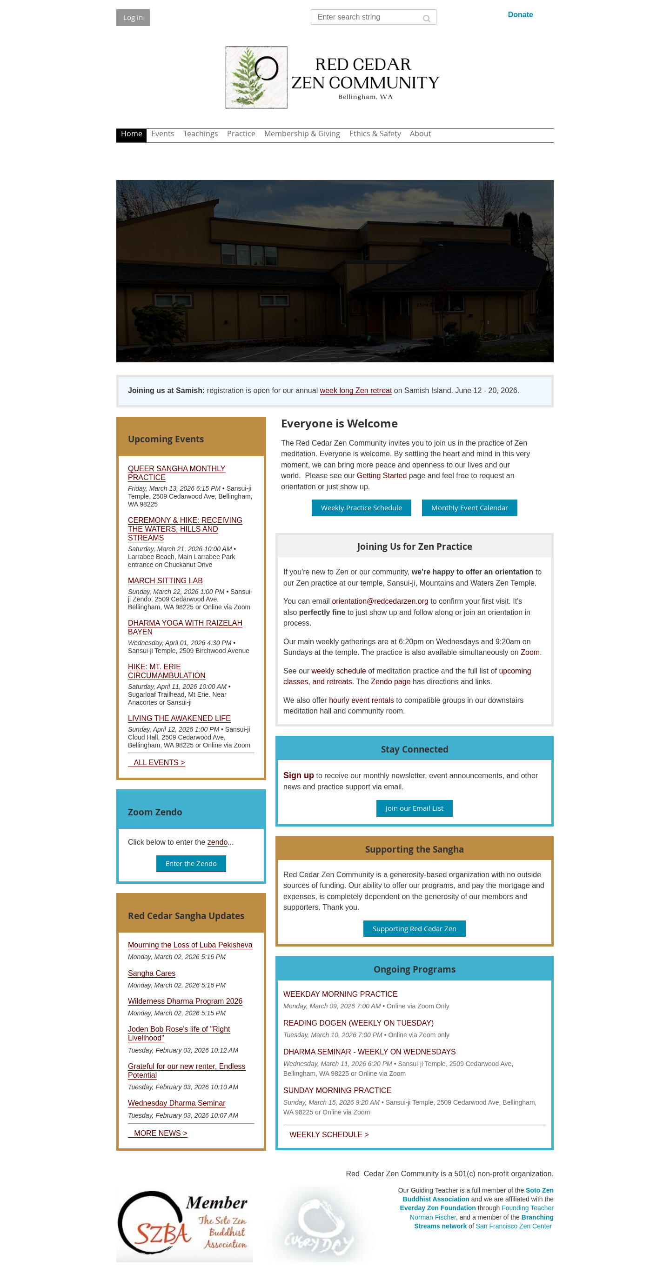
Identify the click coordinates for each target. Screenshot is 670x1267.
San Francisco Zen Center (514, 1226)
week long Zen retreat (356, 390)
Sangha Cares (151, 973)
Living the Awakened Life (179, 718)
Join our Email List (414, 808)
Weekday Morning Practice (340, 994)
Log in (133, 17)
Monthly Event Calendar (469, 507)
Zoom (530, 652)
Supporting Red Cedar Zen (414, 928)
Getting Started (382, 476)
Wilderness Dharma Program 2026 (185, 1001)
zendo (218, 842)
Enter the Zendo (191, 863)
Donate (520, 15)
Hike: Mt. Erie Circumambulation (167, 671)
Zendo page (390, 682)
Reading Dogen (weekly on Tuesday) (358, 1023)
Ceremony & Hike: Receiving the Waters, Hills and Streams (185, 529)
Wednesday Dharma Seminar (177, 1103)
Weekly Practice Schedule (361, 507)
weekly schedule (338, 671)
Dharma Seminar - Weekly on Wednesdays (369, 1052)
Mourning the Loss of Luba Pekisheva (190, 945)
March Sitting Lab (165, 581)
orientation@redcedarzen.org (380, 601)
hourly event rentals (361, 700)
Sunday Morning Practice (337, 1090)
